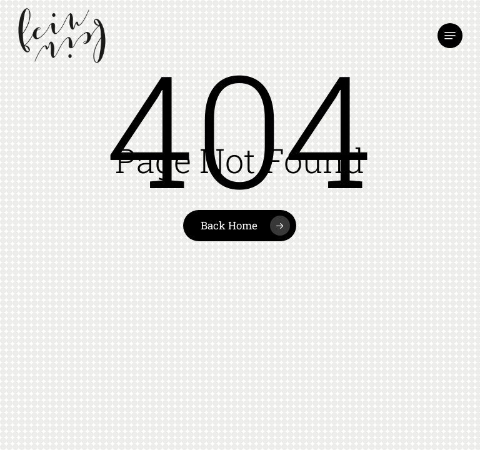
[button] (450, 35)
